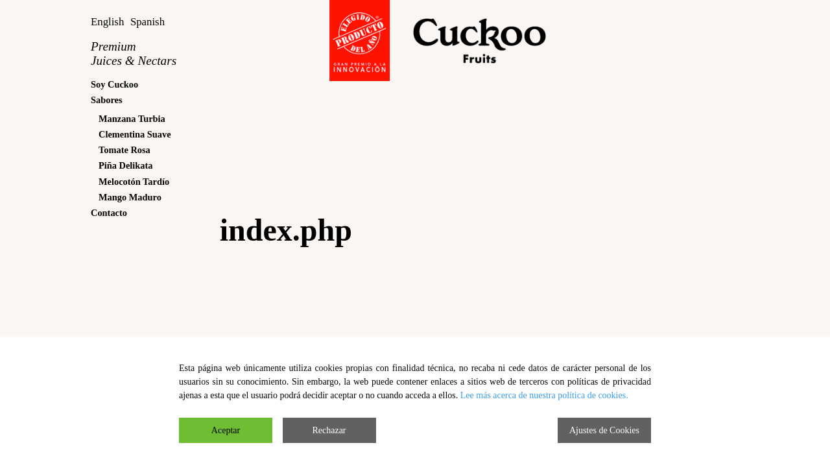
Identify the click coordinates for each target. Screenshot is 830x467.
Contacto (109, 213)
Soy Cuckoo (114, 84)
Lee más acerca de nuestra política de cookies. (544, 395)
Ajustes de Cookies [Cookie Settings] (604, 430)
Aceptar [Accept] (225, 430)
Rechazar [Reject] (329, 430)
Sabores (107, 100)
